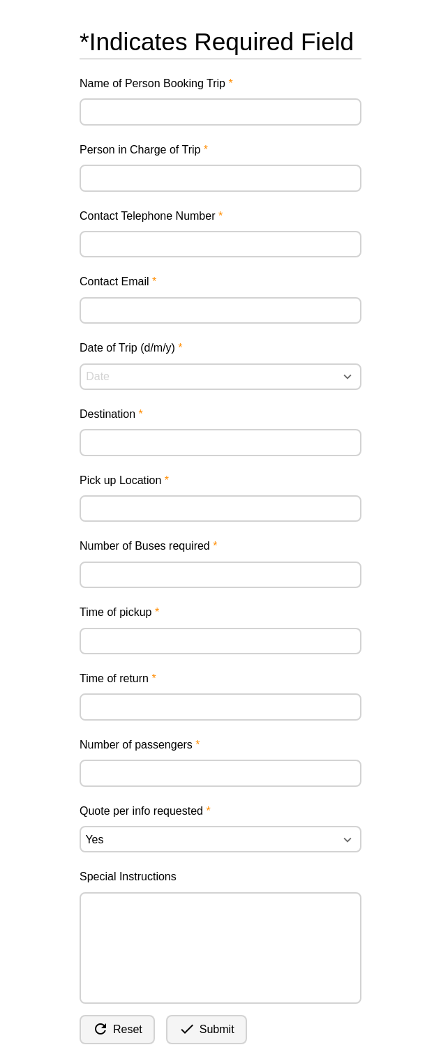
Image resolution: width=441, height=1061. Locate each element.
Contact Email (114, 281)
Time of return (114, 678)
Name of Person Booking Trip (152, 83)
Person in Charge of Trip (140, 150)
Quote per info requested (141, 811)
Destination (107, 414)
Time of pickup (115, 612)
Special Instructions (128, 876)
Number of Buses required (145, 546)
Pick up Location (120, 480)
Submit (206, 1029)
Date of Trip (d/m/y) (127, 348)
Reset (117, 1029)
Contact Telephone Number (148, 216)
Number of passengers (136, 745)
